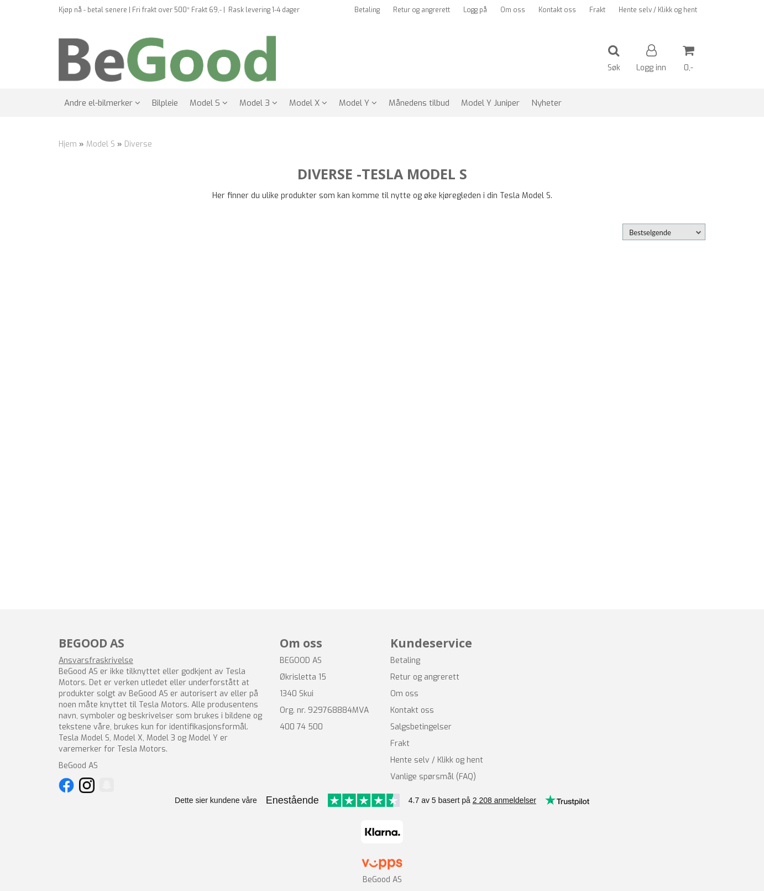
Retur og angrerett (421, 10)
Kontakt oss (557, 10)
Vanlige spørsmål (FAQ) (433, 776)
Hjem (68, 144)
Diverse (138, 144)
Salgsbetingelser (421, 727)
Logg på (475, 10)
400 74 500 (301, 727)
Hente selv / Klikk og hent (658, 10)
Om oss (512, 10)
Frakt (597, 10)
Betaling (367, 10)
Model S (100, 144)
